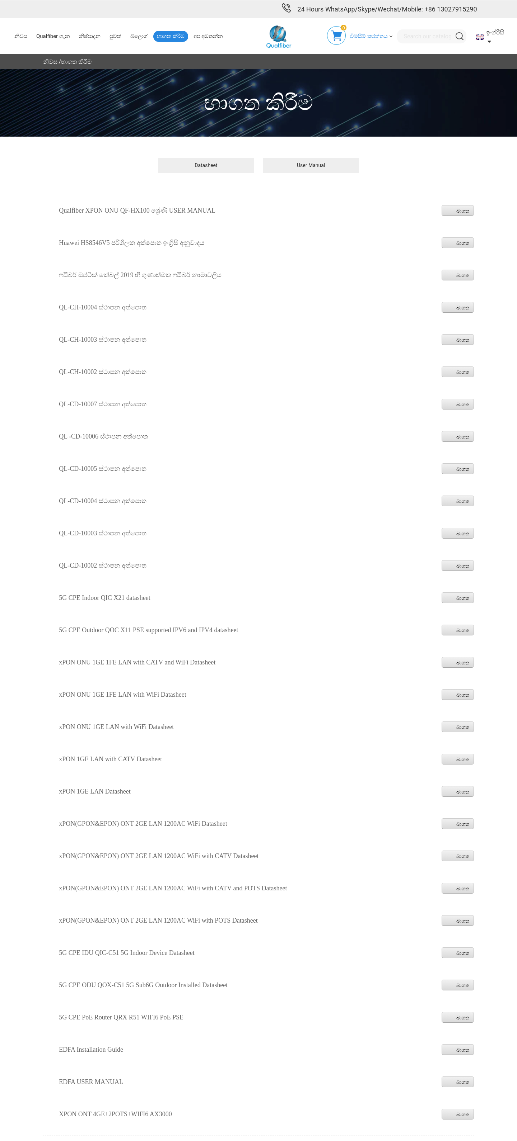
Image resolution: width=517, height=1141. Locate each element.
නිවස (50, 61)
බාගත (462, 210)
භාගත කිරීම (76, 61)
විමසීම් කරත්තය (369, 36)
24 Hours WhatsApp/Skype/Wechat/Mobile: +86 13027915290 (387, 9)
